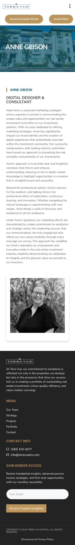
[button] (70, 6)
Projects (11, 421)
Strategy (11, 415)
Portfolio (11, 427)
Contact (11, 432)
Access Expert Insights (26, 508)
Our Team (12, 410)
